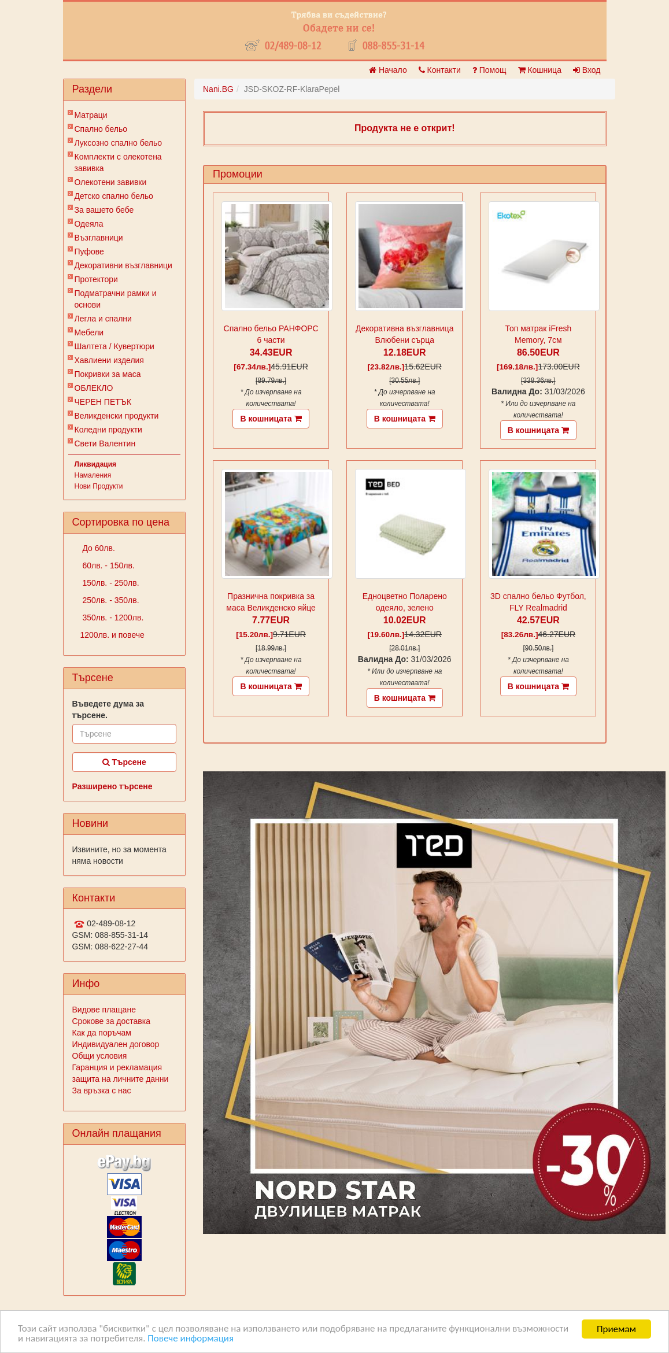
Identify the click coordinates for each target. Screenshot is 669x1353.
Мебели (89, 332)
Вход (587, 70)
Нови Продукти (99, 486)
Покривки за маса (108, 374)
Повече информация (191, 1339)
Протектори (96, 279)
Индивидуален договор (116, 1044)
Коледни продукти (108, 429)
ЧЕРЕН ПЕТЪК (103, 401)
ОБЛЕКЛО (94, 388)
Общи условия (99, 1055)
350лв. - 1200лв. (112, 617)
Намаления (93, 475)
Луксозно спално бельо (118, 142)
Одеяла (89, 223)
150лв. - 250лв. (109, 582)
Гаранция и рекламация (117, 1067)
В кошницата (270, 418)
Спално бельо (101, 129)
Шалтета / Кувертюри (114, 346)
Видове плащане (104, 1009)
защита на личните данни (120, 1079)
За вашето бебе (104, 210)
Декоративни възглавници (123, 265)
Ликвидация (96, 464)
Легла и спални (103, 318)
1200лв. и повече (112, 634)
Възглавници (99, 237)
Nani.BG (218, 89)
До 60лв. (97, 548)
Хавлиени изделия (109, 360)
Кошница (539, 70)
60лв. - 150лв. (107, 565)
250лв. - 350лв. (109, 600)
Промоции (238, 174)
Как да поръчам (101, 1032)
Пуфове (89, 251)
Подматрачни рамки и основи (116, 299)
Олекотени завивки (111, 182)
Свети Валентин (105, 443)
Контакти (440, 70)
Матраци (91, 115)
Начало (388, 70)
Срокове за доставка (111, 1021)
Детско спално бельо (114, 196)
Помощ (489, 70)
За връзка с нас (101, 1090)
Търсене (124, 762)
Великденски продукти (117, 415)
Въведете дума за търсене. (108, 709)
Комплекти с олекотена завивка (118, 162)
